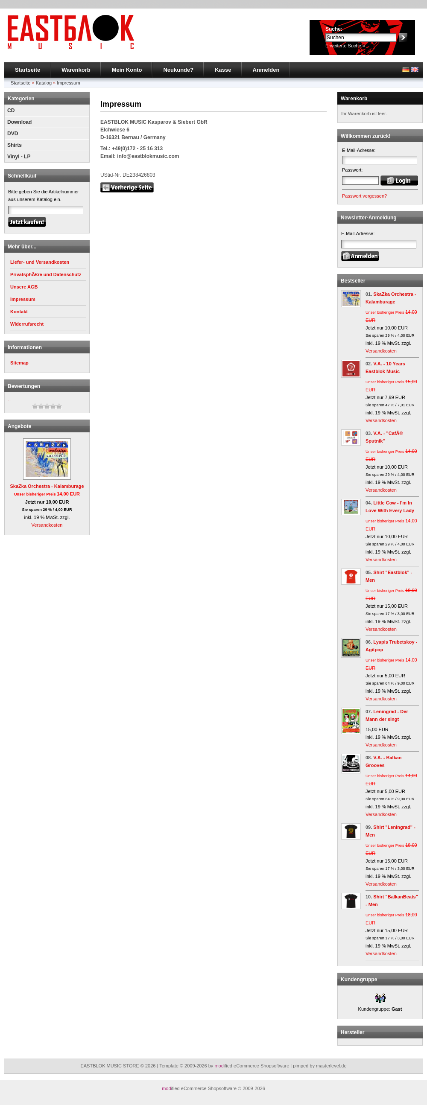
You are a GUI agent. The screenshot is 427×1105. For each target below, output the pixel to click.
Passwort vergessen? (364, 195)
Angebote (19, 426)
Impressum (68, 82)
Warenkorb (75, 70)
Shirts (14, 145)
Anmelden (266, 70)
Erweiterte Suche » (345, 45)
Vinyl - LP (18, 157)
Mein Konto (127, 70)
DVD (12, 134)
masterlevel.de (331, 1065)
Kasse (223, 70)
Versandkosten (47, 525)
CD (11, 111)
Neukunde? (178, 70)
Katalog (44, 82)
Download (19, 122)
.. (9, 399)
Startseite (27, 70)
